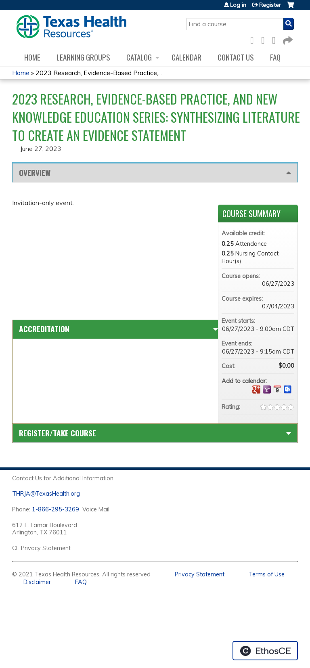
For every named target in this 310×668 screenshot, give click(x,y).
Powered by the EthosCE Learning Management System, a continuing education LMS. (265, 650)
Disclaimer (37, 582)
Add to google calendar (256, 389)
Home (32, 57)
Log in (238, 5)
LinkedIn (276, 39)
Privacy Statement (199, 574)
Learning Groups (83, 57)
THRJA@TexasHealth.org (46, 493)
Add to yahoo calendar (267, 389)
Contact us (236, 57)
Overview (34, 172)
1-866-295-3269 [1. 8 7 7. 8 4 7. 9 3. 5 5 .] (55, 509)
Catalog (139, 57)
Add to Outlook (288, 389)
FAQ (275, 57)
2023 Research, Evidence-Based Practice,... (99, 73)
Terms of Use (267, 574)
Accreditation (44, 329)
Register (270, 5)
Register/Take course (57, 433)
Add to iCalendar (277, 389)
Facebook (254, 39)
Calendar (186, 57)
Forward (287, 39)
